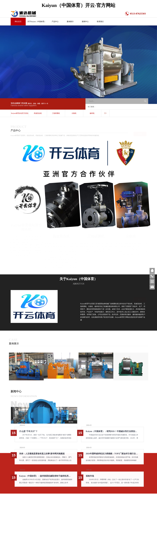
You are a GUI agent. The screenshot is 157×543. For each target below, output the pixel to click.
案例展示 (70, 21)
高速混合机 (38, 113)
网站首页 (18, 21)
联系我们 (100, 21)
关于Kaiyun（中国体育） (36, 21)
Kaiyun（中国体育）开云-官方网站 (78, 5)
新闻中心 (85, 21)
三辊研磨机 (56, 113)
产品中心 (55, 21)
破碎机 (92, 113)
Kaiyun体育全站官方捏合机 (19, 114)
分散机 (74, 113)
